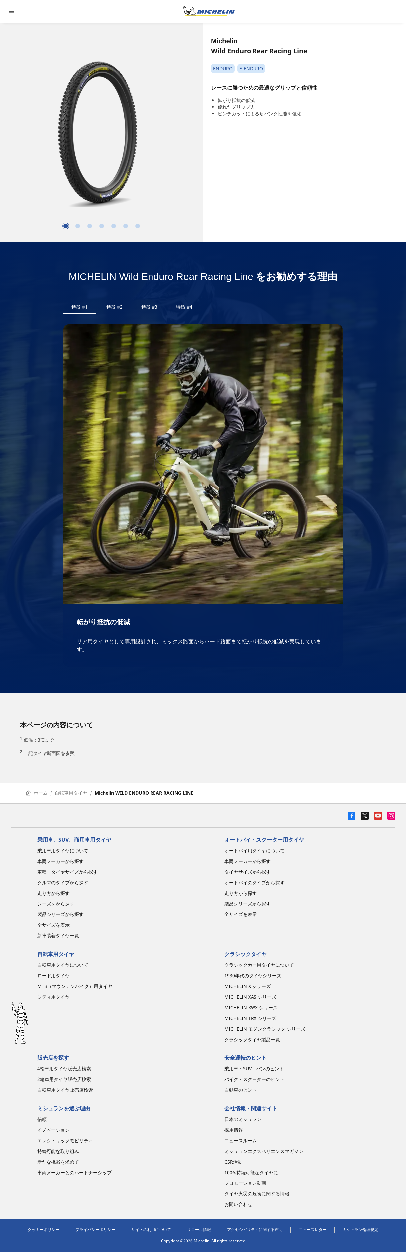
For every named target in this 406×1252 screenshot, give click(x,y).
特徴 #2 (114, 307)
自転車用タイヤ (71, 793)
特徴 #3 (149, 307)
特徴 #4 (184, 307)
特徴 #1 (79, 307)
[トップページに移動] (209, 11)
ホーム (37, 793)
